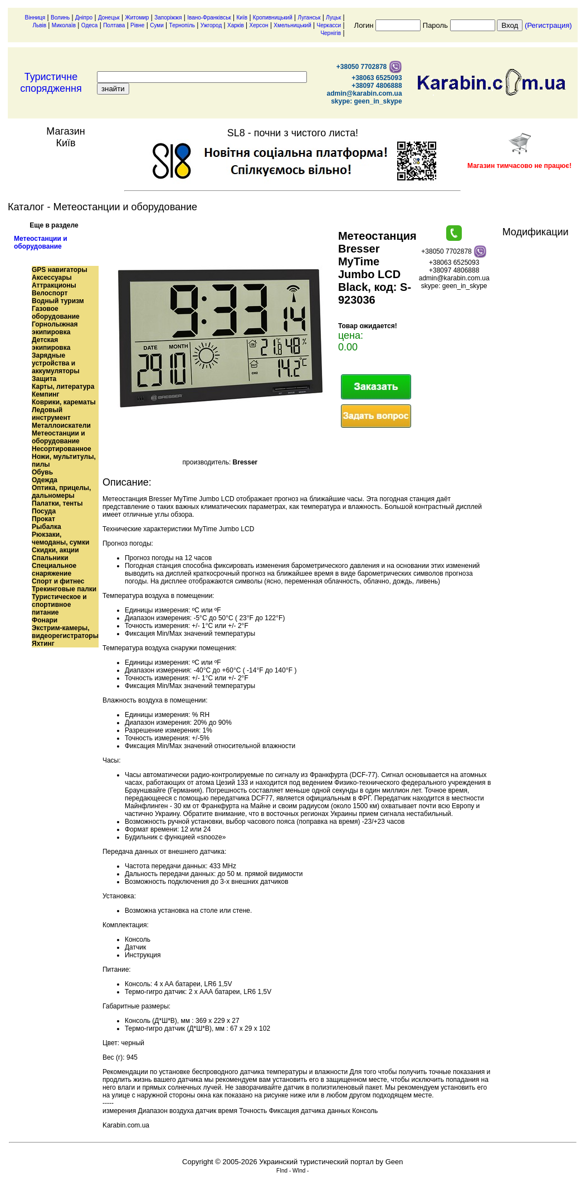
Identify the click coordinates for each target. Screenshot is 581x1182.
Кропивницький (272, 17)
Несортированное (61, 449)
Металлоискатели (61, 425)
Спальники (50, 558)
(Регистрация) (548, 25)
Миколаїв (64, 25)
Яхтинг (43, 643)
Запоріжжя (168, 17)
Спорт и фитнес (58, 581)
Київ (242, 17)
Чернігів (330, 33)
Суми (157, 25)
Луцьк (333, 17)
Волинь (60, 17)
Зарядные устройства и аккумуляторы (56, 363)
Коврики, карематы (64, 402)
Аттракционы (54, 285)
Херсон (259, 25)
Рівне (137, 25)
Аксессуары (52, 277)
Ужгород (211, 25)
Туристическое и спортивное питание (59, 604)
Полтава (114, 25)
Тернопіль (182, 25)
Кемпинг (46, 394)
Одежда (44, 480)
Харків (235, 25)
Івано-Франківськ (209, 17)
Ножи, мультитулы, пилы (64, 460)
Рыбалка (46, 527)
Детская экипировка (51, 344)
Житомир (137, 17)
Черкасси (329, 25)
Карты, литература (63, 386)
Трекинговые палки (64, 589)
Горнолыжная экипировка (54, 328)
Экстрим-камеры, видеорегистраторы (65, 632)
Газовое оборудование (56, 312)
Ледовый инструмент (51, 414)
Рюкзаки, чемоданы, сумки (60, 538)
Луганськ (309, 17)
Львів (39, 25)
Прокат (43, 519)
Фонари (44, 620)
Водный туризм (58, 301)
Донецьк (109, 17)
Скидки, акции (55, 550)
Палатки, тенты (57, 503)
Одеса (89, 25)
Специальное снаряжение (54, 569)
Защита (44, 379)
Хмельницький (292, 25)
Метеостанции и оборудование (40, 242)
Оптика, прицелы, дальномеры (61, 491)
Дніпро (83, 17)
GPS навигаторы (59, 270)
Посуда (44, 511)
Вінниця (35, 17)
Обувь (42, 472)
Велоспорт (49, 293)
